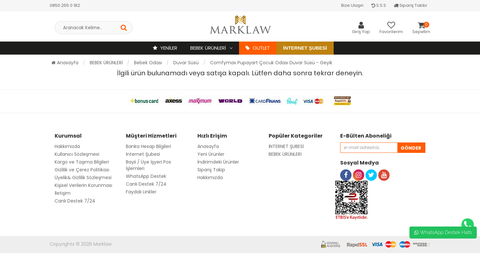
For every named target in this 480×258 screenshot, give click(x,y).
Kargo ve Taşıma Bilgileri (82, 162)
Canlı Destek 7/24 (75, 201)
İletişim (63, 193)
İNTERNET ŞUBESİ (286, 146)
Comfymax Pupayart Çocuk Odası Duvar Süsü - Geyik (271, 62)
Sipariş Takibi (410, 5)
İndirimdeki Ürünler (218, 162)
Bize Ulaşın (352, 5)
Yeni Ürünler (210, 154)
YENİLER (165, 47)
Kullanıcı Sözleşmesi (77, 154)
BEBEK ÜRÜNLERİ (208, 47)
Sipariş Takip (211, 169)
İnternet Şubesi (305, 48)
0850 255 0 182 (65, 5)
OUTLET (258, 47)
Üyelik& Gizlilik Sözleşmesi (83, 177)
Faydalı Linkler (141, 192)
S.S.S (378, 5)
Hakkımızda (67, 146)
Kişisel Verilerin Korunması (83, 185)
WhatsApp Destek (146, 176)
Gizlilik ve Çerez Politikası (82, 169)
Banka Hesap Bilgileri (148, 146)
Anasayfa (64, 62)
